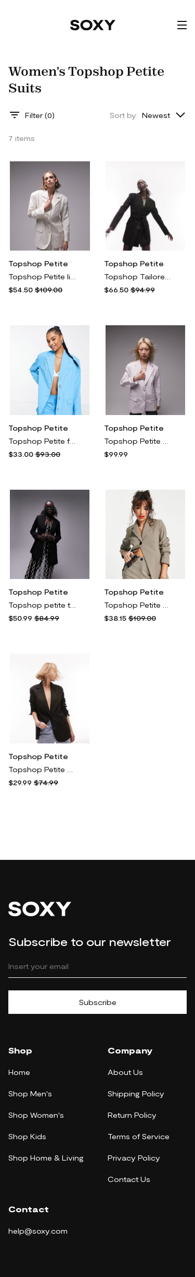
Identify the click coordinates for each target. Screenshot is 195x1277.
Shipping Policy (136, 1093)
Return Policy (132, 1114)
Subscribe (97, 1002)
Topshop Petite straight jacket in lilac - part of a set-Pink (138, 440)
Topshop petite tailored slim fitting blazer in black (42, 604)
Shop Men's (30, 1093)
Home (19, 1072)
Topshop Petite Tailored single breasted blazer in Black (42, 769)
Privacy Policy (134, 1157)
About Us (125, 1072)
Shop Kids (27, 1136)
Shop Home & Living (46, 1157)
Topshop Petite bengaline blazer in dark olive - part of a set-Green (138, 604)
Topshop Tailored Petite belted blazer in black (138, 276)
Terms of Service (139, 1136)
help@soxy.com (38, 1230)
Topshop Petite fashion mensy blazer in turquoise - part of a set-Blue (42, 440)
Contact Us (129, 1179)
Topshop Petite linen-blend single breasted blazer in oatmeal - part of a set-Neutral (42, 276)
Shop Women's (36, 1114)
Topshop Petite (38, 263)
